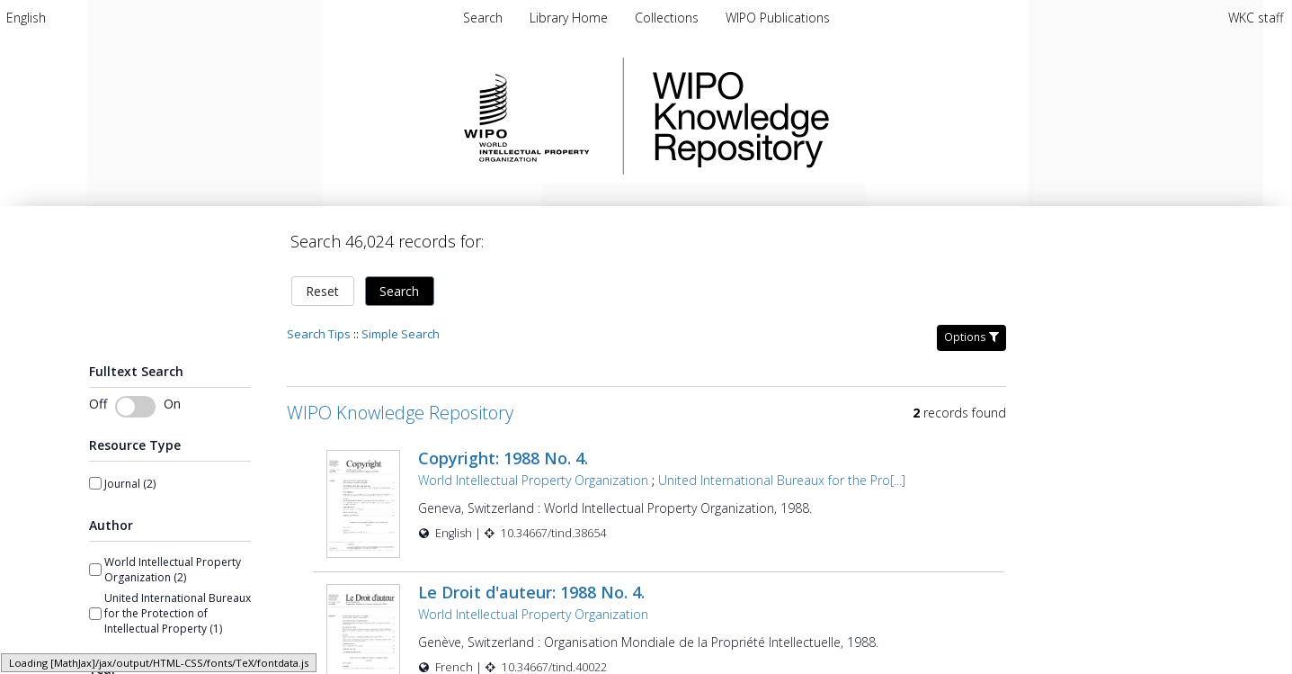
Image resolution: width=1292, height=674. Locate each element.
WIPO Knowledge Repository (814, 116)
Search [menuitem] (483, 17)
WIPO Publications (778, 17)
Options (971, 337)
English (26, 17)
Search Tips (319, 334)
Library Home (570, 17)
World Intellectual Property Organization (533, 480)
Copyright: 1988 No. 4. (503, 458)
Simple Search (400, 334)
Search (399, 291)
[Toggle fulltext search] (135, 407)
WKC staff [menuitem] (1255, 17)
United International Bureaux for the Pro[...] (781, 480)
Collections (668, 17)
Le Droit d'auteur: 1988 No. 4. (531, 585)
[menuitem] (26, 17)
